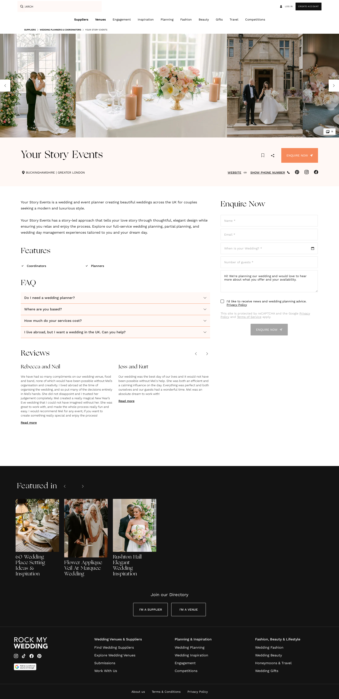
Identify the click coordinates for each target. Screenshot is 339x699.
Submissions (104, 663)
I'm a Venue (188, 609)
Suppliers (81, 19)
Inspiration (146, 19)
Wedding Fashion (269, 647)
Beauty (204, 19)
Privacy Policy (237, 304)
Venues (100, 19)
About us (138, 691)
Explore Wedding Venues (114, 655)
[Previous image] (5, 86)
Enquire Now (299, 155)
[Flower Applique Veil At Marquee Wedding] (86, 538)
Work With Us (105, 671)
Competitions (255, 19)
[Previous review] (196, 353)
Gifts (219, 19)
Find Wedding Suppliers (114, 647)
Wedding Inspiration (191, 655)
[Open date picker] (269, 248)
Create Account (308, 6)
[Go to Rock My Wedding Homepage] (31, 643)
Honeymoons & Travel (273, 663)
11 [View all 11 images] (329, 131)
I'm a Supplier (150, 609)
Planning (167, 19)
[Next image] (334, 86)
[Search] (21, 6)
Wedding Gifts (266, 671)
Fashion (186, 19)
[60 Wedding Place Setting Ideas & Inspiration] (37, 538)
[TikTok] (24, 656)
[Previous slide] (64, 486)
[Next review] (207, 353)
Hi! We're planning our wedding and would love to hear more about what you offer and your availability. (269, 281)
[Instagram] (16, 656)
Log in (286, 6)
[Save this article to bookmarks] (262, 155)
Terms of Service (249, 317)
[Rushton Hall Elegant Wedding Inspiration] (134, 538)
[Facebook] (31, 656)
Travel (234, 19)
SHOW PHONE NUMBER (270, 172)
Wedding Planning (190, 647)
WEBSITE (237, 172)
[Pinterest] (39, 656)
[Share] (272, 156)
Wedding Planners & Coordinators (59, 30)
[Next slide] (83, 486)
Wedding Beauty (268, 655)
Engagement (122, 19)
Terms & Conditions (166, 691)
